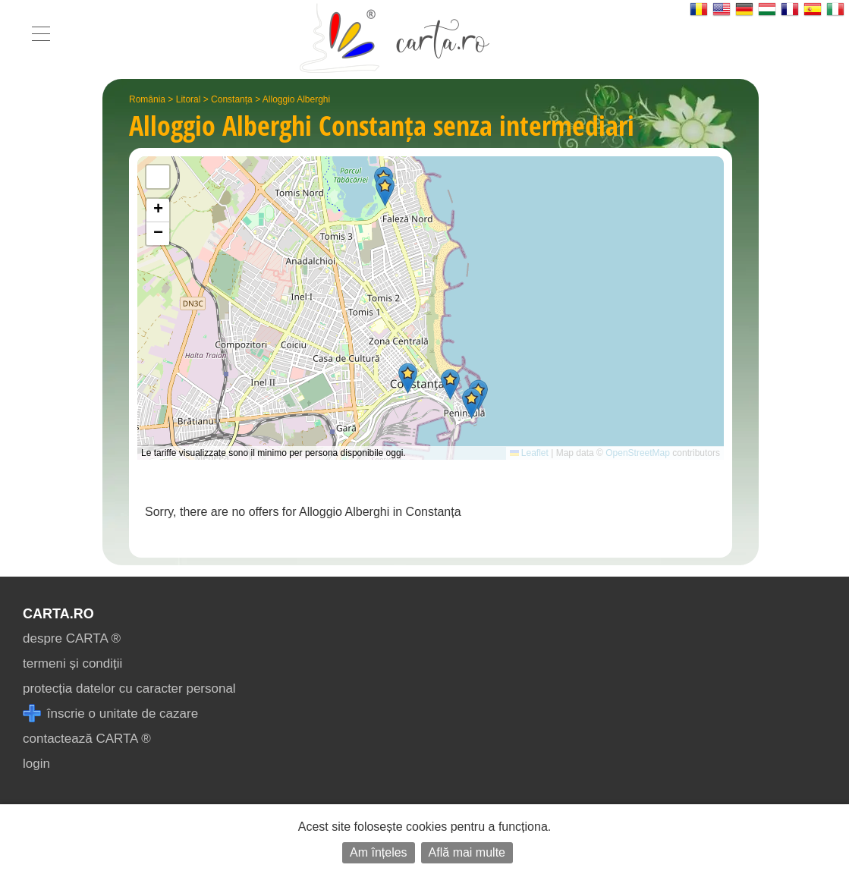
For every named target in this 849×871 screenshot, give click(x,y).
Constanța (232, 99)
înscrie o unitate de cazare (110, 713)
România (147, 99)
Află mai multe (467, 852)
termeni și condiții (72, 663)
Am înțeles (378, 852)
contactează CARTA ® (87, 738)
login (36, 763)
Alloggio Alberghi (296, 99)
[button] (471, 403)
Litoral (188, 99)
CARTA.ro (58, 613)
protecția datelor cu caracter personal (129, 688)
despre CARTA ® (72, 638)
